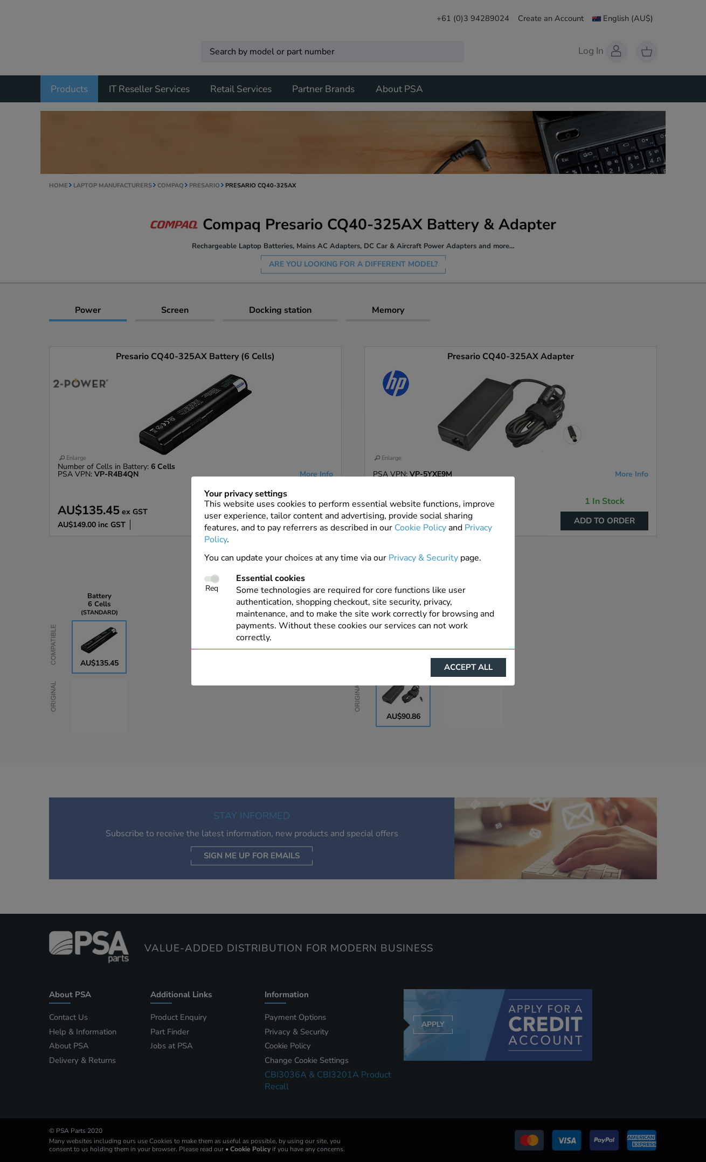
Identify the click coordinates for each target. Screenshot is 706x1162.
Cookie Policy (420, 528)
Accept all (468, 667)
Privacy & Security (423, 558)
